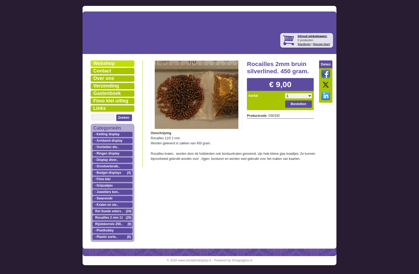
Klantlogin (304, 44)
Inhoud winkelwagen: (312, 36)
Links (99, 108)
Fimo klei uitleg (110, 100)
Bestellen (299, 104)
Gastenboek (107, 93)
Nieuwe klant (321, 44)
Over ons (103, 78)
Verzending (106, 85)
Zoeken (123, 117)
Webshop (104, 63)
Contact (102, 71)
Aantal (253, 96)
